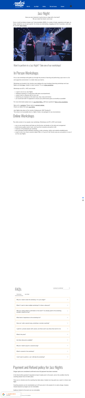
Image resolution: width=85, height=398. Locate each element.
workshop (23, 105)
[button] (29, 6)
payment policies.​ (39, 105)
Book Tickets (23, 25)
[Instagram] (83, 200)
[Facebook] (83, 198)
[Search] (70, 3)
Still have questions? (49, 102)
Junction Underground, (35, 110)
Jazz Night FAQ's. (38, 102)
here (23, 85)
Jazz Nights (32, 107)
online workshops (48, 85)
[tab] (19, 294)
